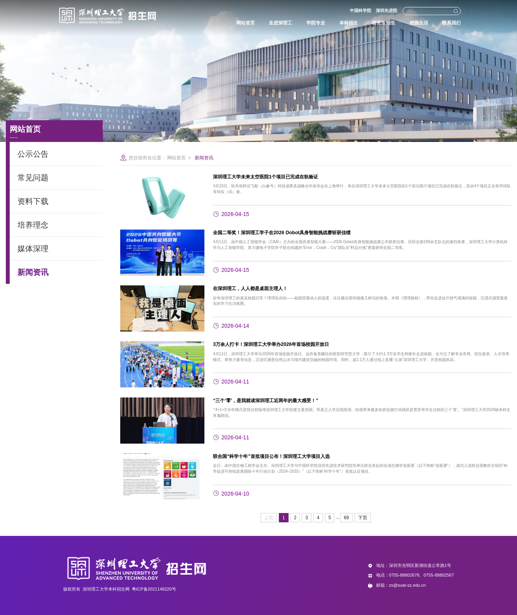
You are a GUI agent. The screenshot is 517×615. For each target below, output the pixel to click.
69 (346, 517)
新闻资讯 (32, 272)
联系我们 (444, 23)
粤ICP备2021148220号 (154, 589)
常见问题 (32, 177)
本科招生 (336, 23)
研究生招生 (372, 23)
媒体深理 (32, 248)
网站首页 (228, 23)
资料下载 (32, 201)
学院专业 (301, 23)
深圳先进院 (380, 10)
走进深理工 (264, 23)
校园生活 (409, 23)
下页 (362, 517)
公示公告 (32, 154)
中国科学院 (353, 10)
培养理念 (32, 225)
